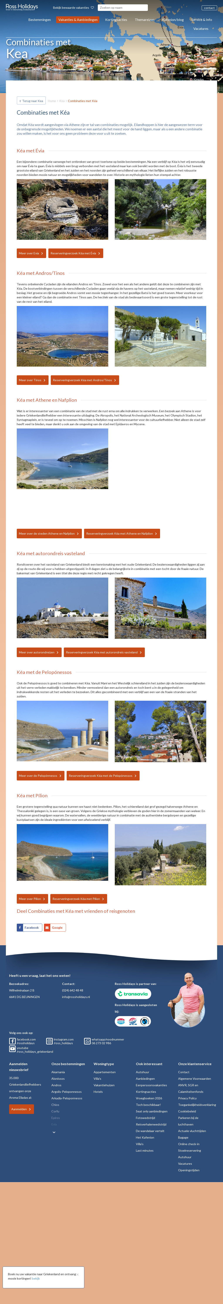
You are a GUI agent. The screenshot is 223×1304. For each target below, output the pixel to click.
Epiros (55, 1118)
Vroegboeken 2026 (149, 1098)
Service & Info (201, 19)
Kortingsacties (116, 19)
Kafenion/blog (173, 19)
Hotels (98, 1091)
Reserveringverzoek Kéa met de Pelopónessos (100, 775)
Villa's (97, 1078)
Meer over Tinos (30, 380)
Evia (54, 1124)
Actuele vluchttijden (192, 1131)
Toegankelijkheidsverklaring (197, 1105)
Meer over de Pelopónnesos (38, 775)
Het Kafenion (145, 1137)
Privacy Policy (187, 1098)
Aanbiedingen (145, 1078)
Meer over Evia (29, 253)
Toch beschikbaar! (148, 1105)
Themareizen (144, 19)
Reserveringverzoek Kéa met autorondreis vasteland (102, 652)
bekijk (36, 1278)
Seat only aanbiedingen (151, 1111)
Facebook (32, 927)
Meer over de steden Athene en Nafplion (47, 533)
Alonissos (58, 1078)
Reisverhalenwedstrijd (151, 1124)
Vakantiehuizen (104, 1085)
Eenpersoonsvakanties (151, 1085)
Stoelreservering (189, 1150)
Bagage (183, 1137)
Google (57, 927)
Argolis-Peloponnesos (66, 1091)
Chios (55, 1105)
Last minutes (145, 1150)
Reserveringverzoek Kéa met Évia (73, 253)
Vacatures (200, 28)
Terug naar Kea (32, 101)
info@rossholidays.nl (76, 997)
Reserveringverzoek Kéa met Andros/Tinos (82, 380)
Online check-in (188, 1144)
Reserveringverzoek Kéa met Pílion (76, 899)
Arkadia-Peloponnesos (66, 1098)
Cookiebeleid (187, 1111)
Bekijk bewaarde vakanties (73, 7)
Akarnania (58, 1072)
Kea (62, 101)
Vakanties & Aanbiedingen (78, 19)
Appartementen (105, 1072)
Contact (183, 1072)
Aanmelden (19, 1109)
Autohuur (142, 1072)
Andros (56, 1085)
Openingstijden (188, 1170)
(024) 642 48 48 (72, 990)
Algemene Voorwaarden (194, 1078)
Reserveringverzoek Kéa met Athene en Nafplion (119, 533)
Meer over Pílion (30, 899)
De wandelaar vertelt (150, 1131)
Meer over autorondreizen (36, 652)
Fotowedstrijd (145, 1118)
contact (209, 8)
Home (52, 101)
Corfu (55, 1111)
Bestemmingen (39, 19)
